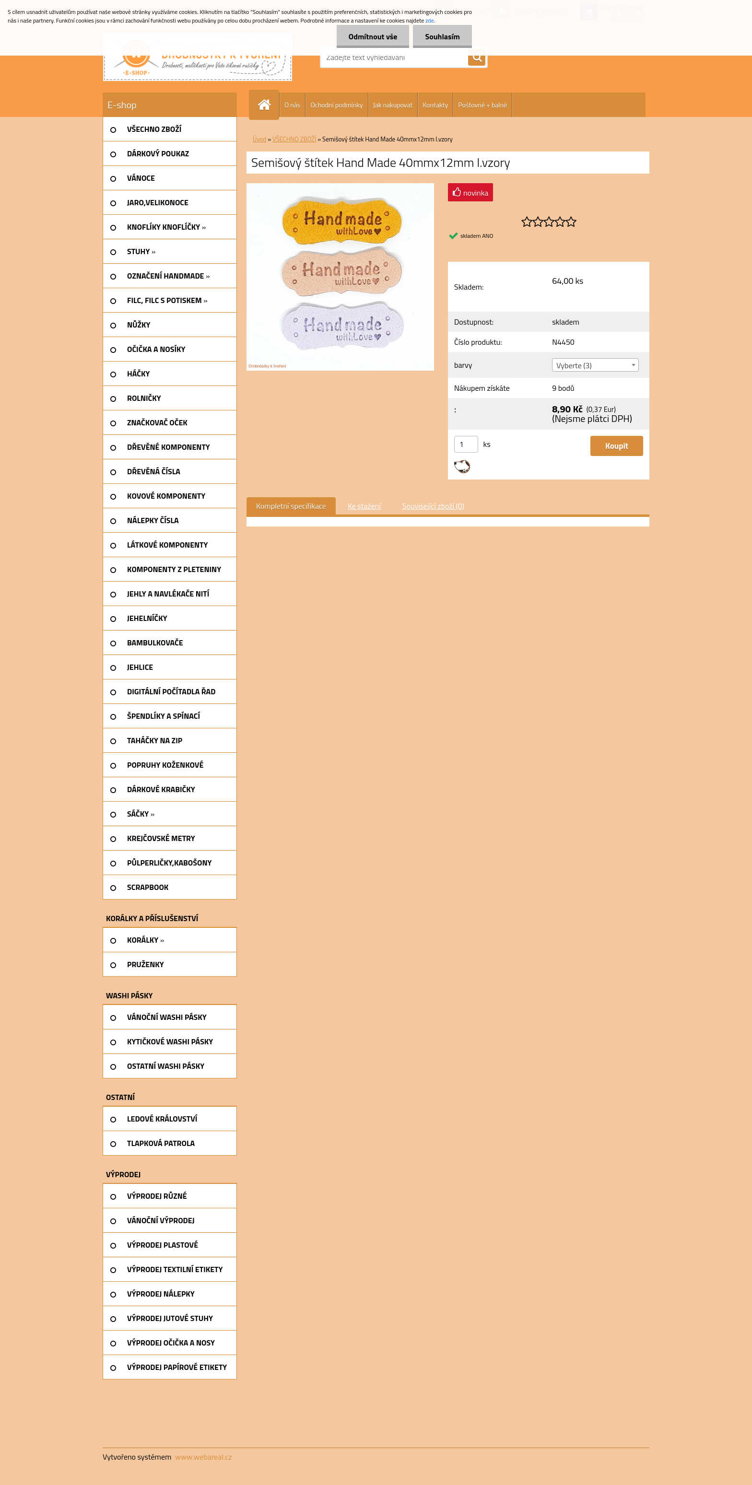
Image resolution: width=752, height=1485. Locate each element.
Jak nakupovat (393, 105)
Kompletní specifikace (291, 506)
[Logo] (198, 57)
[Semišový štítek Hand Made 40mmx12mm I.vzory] (340, 187)
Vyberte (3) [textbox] (574, 365)
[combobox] (595, 365)
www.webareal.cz (203, 1456)
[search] (476, 57)
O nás (292, 105)
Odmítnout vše (373, 36)
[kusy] (466, 444)
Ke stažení (364, 506)
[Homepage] (268, 105)
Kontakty (435, 105)
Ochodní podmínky (336, 105)
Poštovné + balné (482, 105)
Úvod (259, 139)
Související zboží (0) (433, 506)
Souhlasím (442, 36)
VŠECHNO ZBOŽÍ (294, 139)
